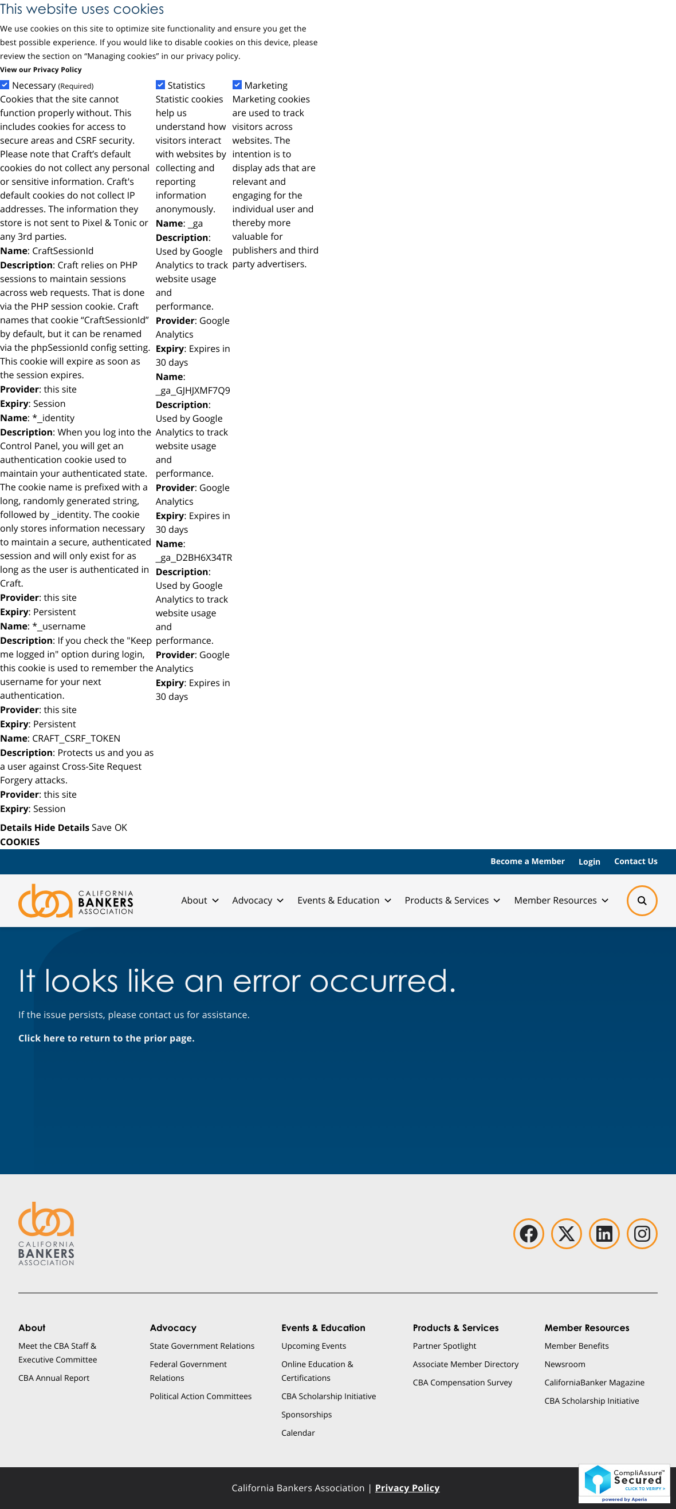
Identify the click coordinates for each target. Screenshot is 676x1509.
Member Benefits (576, 1345)
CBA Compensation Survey (462, 1382)
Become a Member (527, 861)
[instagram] (642, 1233)
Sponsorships (306, 1414)
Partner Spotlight (445, 1345)
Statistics (187, 86)
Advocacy (258, 900)
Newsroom (564, 1364)
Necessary (52, 86)
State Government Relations (202, 1345)
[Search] (642, 900)
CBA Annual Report (53, 1377)
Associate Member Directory (466, 1364)
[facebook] (528, 1233)
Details (16, 827)
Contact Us (636, 861)
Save (102, 827)
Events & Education (344, 900)
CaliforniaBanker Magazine (594, 1382)
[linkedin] (604, 1233)
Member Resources (561, 900)
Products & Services (453, 900)
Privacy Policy (407, 1488)
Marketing (266, 86)
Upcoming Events (313, 1345)
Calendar (298, 1432)
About (199, 900)
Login (589, 861)
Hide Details (61, 827)
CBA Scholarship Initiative (328, 1396)
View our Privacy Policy (41, 69)
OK (121, 827)
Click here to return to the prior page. (106, 1038)
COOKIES (20, 841)
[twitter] (566, 1233)
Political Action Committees (201, 1396)
